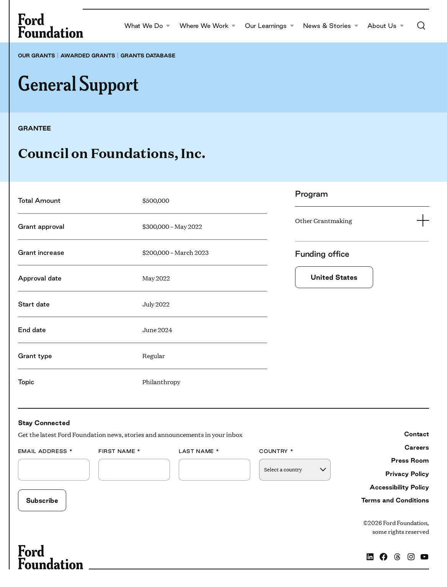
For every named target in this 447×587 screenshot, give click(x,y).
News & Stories (331, 26)
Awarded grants (87, 55)
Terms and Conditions (395, 500)
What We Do (147, 26)
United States (334, 277)
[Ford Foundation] (50, 25)
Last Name (199, 451)
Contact (416, 433)
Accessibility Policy (399, 487)
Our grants (36, 55)
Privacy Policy (407, 473)
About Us (385, 26)
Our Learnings (269, 26)
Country (276, 451)
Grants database (148, 55)
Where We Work (207, 26)
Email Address (45, 451)
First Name (119, 451)
